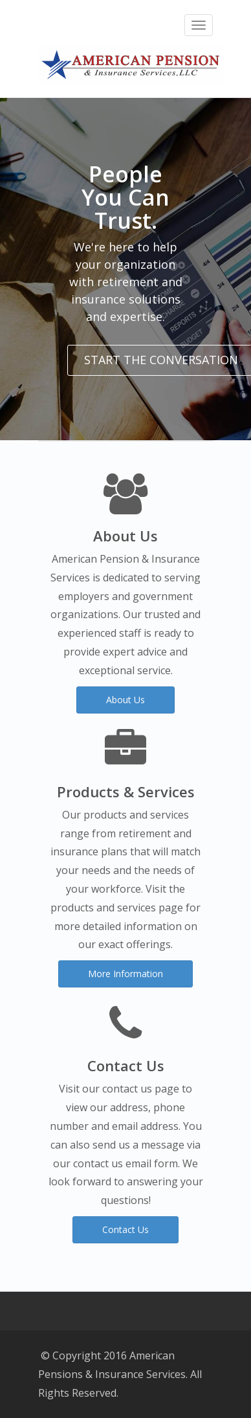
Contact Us (125, 1229)
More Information (125, 973)
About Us (125, 700)
